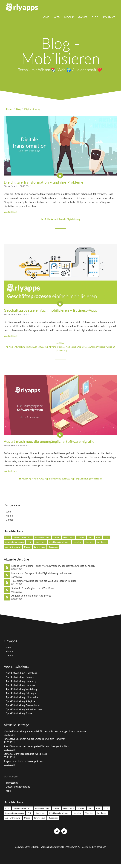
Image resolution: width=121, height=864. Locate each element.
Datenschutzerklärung (18, 786)
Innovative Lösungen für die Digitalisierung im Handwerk (42, 573)
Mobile (69, 17)
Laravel (56, 537)
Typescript (53, 547)
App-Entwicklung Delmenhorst (23, 705)
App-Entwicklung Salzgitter (21, 701)
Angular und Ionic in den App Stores (31, 595)
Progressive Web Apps (14, 542)
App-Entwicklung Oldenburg (21, 672)
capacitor (77, 542)
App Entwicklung (17, 347)
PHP (29, 542)
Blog (95, 17)
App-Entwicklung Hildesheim (22, 697)
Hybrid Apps (38, 478)
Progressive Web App (22, 537)
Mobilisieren (96, 478)
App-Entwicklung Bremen (20, 676)
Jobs (8, 790)
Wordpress (101, 542)
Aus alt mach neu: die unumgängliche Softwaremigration (50, 441)
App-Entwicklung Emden (19, 713)
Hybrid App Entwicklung (38, 347)
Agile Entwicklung (12, 547)
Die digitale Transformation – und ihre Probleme (43, 182)
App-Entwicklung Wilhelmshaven (24, 709)
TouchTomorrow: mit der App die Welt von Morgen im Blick (43, 580)
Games (82, 17)
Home (45, 17)
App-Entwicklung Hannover (21, 684)
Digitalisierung (73, 219)
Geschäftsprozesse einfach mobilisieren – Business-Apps (50, 310)
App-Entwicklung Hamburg (21, 680)
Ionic (56, 219)
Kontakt (109, 17)
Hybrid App (40, 542)
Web (57, 17)
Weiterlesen (10, 211)
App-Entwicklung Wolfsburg (21, 689)
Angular (81, 537)
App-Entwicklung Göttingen (21, 692)
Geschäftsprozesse (80, 347)
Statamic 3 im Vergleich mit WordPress (32, 588)
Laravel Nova (39, 547)
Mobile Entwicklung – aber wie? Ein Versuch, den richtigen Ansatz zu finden (53, 565)
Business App (64, 347)
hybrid (53, 347)
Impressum (12, 782)
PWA (98, 537)
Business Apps (69, 478)
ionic (106, 537)
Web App (89, 542)
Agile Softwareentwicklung (102, 347)
